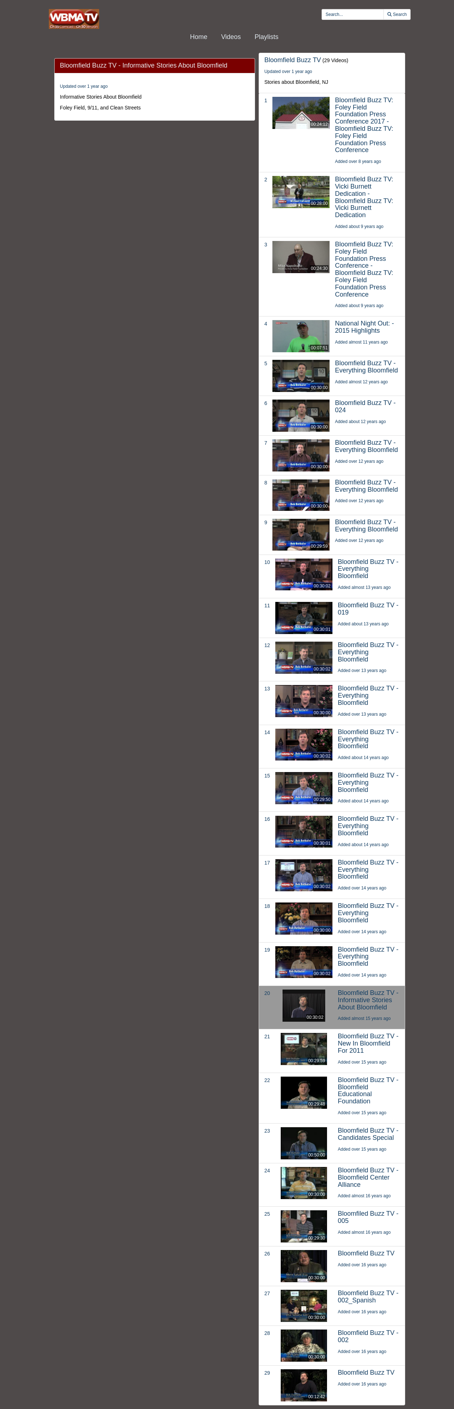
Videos (231, 36)
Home (198, 36)
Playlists (267, 36)
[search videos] (353, 14)
